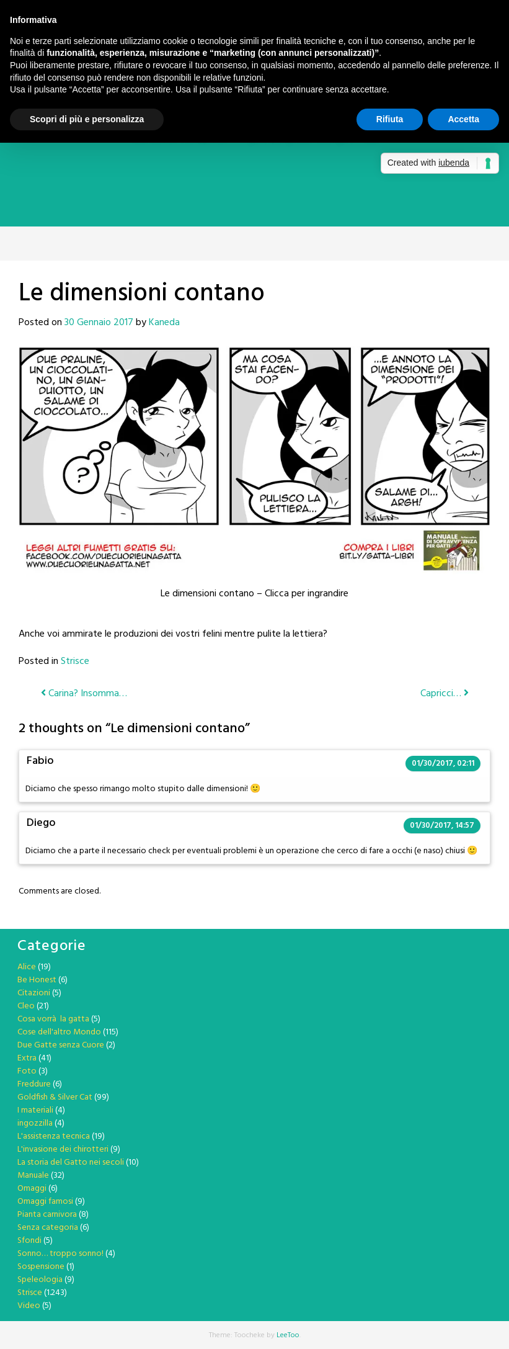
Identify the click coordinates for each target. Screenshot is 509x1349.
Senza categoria (47, 1228)
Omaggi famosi (45, 1201)
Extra (27, 1058)
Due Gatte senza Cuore (60, 1045)
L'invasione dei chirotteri (62, 1149)
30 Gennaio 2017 (98, 323)
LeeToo (288, 1335)
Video (28, 1306)
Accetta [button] (463, 119)
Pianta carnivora (47, 1215)
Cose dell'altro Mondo (59, 1032)
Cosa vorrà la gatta (53, 1019)
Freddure (34, 1084)
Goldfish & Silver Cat (54, 1097)
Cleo (26, 1006)
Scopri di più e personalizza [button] (87, 119)
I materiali (35, 1110)
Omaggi (31, 1188)
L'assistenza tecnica (53, 1136)
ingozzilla (35, 1123)
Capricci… (444, 694)
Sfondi (29, 1241)
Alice (26, 967)
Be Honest (36, 980)
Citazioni (33, 993)
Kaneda (164, 323)
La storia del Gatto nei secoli (70, 1162)
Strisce (75, 661)
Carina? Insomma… (84, 694)
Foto (27, 1071)
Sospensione (40, 1267)
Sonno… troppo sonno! (60, 1254)
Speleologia (40, 1280)
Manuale (33, 1175)
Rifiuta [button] (390, 119)
